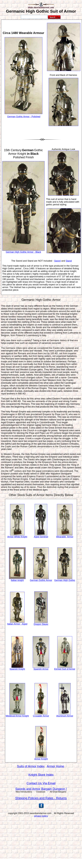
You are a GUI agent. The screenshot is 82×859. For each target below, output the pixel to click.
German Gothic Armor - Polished (23, 116)
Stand (69, 261)
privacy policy (41, 816)
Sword (57, 261)
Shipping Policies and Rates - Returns (41, 798)
